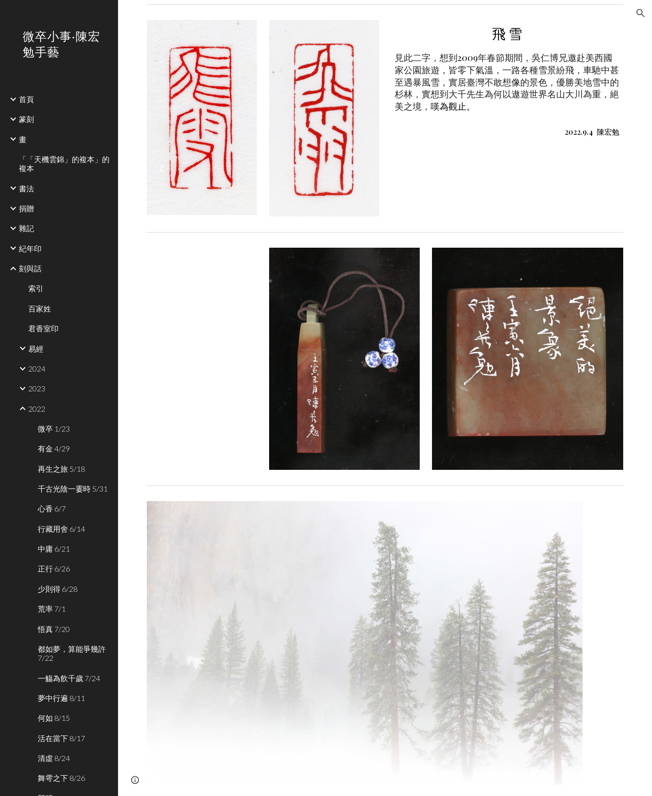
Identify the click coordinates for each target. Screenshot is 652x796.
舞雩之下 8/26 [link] (61, 777)
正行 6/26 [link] (54, 568)
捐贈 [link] (26, 208)
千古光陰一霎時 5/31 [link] (73, 488)
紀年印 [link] (30, 248)
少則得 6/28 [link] (57, 588)
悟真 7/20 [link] (54, 628)
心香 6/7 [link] (52, 508)
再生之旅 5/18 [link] (61, 468)
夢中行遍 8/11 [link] (61, 697)
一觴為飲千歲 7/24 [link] (69, 678)
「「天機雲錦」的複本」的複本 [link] (64, 164)
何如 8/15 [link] (54, 717)
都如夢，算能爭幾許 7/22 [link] (72, 653)
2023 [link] (36, 388)
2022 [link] (36, 408)
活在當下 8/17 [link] (61, 738)
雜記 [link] (26, 228)
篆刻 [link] (26, 118)
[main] (507, 81)
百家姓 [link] (39, 308)
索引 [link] (35, 288)
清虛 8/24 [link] (54, 757)
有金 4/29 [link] (54, 448)
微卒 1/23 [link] (54, 428)
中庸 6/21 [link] (54, 548)
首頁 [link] (26, 99)
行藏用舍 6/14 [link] (61, 528)
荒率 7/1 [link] (52, 608)
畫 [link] (22, 139)
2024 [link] (36, 368)
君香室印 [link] (43, 328)
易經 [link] (35, 348)
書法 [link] (26, 188)
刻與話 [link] (30, 268)
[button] (640, 13)
